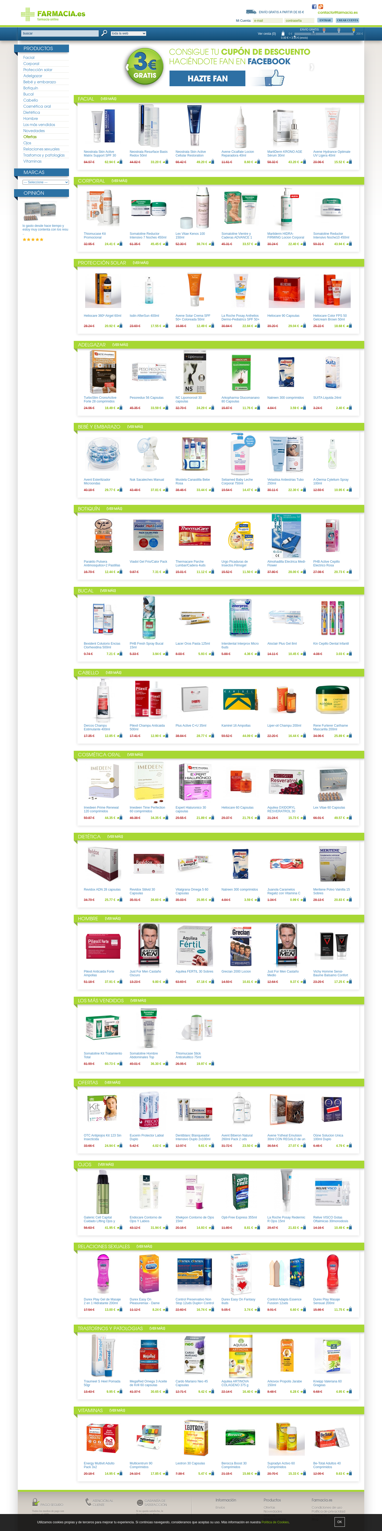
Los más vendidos (39, 124)
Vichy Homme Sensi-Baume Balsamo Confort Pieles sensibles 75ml (330, 975)
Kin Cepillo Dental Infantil (331, 643)
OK (339, 1522)
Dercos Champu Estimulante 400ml (97, 727)
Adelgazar (32, 75)
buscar (28, 33)
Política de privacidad (328, 1511)
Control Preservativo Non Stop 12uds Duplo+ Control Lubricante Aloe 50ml (195, 1303)
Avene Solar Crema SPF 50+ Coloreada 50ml (193, 317)
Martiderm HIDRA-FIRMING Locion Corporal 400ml (285, 237)
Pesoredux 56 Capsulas (146, 398)
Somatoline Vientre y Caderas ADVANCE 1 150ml (237, 237)
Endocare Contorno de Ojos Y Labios (146, 1219)
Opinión (34, 192)
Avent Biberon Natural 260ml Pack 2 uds (237, 1137)
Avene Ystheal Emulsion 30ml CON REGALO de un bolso (286, 1139)
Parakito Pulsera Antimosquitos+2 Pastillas (102, 563)
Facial (28, 57)
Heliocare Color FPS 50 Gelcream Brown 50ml (330, 317)
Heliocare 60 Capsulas (238, 807)
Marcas (34, 172)
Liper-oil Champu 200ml (284, 725)
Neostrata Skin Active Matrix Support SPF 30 (100, 153)
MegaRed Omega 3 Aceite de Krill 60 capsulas (148, 1383)
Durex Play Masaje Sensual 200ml (326, 1301)
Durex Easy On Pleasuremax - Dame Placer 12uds (145, 1303)
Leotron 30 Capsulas (190, 1463)
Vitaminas (32, 161)
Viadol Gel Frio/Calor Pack (148, 561)
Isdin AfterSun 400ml (144, 316)
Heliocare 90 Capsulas (283, 316)
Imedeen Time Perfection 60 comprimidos (147, 809)
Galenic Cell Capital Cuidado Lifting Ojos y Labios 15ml (99, 1221)
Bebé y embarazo (39, 81)
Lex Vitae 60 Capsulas (329, 807)
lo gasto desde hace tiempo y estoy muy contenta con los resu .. (45, 229)
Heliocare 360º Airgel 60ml (102, 316)
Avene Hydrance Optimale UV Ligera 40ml (331, 153)
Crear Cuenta (347, 20)
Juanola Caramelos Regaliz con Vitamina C (284, 891)
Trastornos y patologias (43, 155)
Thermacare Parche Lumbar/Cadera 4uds (191, 563)
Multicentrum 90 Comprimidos (141, 1465)
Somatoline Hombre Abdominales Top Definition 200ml (144, 1057)
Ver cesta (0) (267, 34)
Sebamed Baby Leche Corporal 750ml (237, 481)
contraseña (293, 21)
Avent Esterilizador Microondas (97, 481)
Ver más (108, 99)
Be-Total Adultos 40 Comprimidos (327, 1465)
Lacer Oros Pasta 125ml (193, 643)
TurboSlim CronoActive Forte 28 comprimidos (100, 399)
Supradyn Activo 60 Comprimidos (281, 1465)
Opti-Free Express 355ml (239, 1217)
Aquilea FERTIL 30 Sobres (194, 971)
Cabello (30, 100)
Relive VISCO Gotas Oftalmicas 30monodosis (330, 1219)
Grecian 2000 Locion (236, 971)
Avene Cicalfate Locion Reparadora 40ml (238, 153)
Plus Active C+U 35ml (191, 725)
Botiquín (30, 87)
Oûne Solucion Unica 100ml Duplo (328, 1137)
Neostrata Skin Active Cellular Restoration (191, 153)
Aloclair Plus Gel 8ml (282, 643)
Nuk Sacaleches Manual (147, 480)
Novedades (34, 130)
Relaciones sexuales (41, 148)
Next (311, 67)
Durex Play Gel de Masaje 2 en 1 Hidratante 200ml (102, 1301)
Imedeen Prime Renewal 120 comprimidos (101, 809)
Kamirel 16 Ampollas (236, 725)
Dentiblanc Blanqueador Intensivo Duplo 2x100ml (193, 1137)
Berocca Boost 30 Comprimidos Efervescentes (234, 1467)
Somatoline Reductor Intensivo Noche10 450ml (331, 235)
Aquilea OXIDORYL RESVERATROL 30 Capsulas (281, 811)
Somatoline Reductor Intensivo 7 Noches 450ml (148, 235)
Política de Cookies (275, 1522)
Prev (128, 67)
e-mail (258, 21)
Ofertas (29, 136)
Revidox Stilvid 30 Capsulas (142, 891)
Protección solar (37, 69)
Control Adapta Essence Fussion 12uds (284, 1301)
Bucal (28, 94)
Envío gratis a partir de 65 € (281, 12)
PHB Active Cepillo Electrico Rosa (326, 563)
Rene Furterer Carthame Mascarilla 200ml (330, 727)
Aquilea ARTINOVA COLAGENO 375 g (235, 1383)
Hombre (30, 118)
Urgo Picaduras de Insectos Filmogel (235, 563)
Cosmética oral (37, 106)
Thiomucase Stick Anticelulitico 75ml (188, 1055)
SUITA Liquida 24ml (327, 398)
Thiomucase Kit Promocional (95, 235)
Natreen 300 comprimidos (285, 398)
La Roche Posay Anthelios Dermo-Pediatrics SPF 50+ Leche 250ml (240, 319)
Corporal (31, 63)
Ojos (27, 142)
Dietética (31, 112)
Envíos (220, 1507)
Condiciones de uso (327, 1507)
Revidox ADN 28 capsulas (102, 889)
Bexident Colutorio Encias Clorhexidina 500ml (102, 645)
